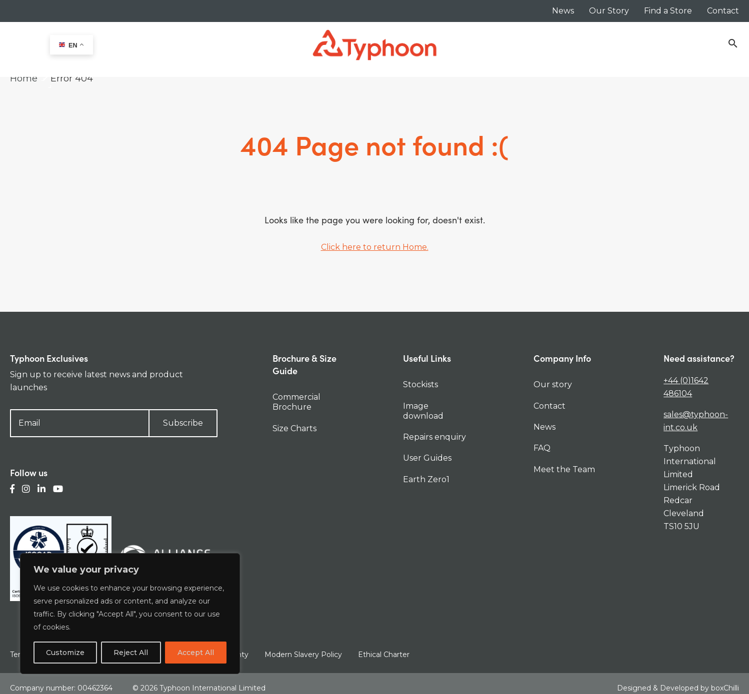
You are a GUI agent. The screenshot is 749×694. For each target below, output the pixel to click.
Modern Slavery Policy (303, 654)
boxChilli (725, 683)
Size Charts (294, 428)
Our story (553, 384)
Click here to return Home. (374, 247)
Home (24, 78)
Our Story (609, 10)
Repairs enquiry (434, 437)
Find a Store (668, 10)
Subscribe (183, 423)
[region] (130, 613)
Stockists (420, 384)
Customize (65, 652)
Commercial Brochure (296, 402)
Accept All (196, 652)
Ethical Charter (384, 654)
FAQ (542, 448)
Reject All (131, 652)
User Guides (427, 458)
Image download (423, 411)
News (563, 10)
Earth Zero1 (426, 479)
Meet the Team (564, 469)
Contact (723, 10)
